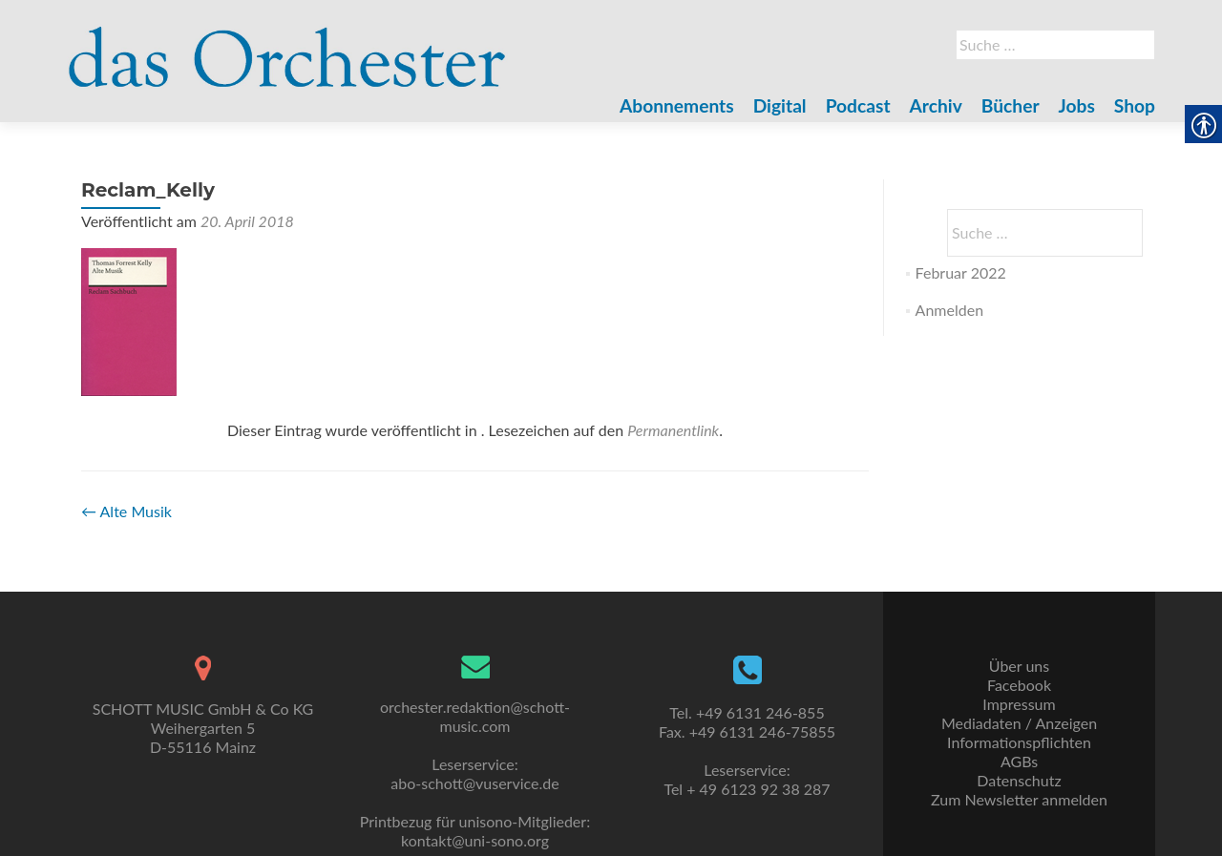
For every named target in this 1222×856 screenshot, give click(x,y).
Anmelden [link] (949, 310)
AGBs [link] (1019, 761)
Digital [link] (780, 105)
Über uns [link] (1019, 666)
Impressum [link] (1018, 704)
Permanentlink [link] (673, 430)
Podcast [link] (858, 105)
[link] (287, 45)
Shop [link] (1134, 105)
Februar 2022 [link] (961, 272)
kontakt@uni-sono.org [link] (475, 840)
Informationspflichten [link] (1019, 742)
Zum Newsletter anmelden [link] (1019, 799)
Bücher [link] (1010, 105)
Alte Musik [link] (126, 511)
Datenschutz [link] (1019, 780)
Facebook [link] (1019, 685)
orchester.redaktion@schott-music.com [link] (475, 716)
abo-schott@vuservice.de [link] (474, 783)
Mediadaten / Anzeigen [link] (1019, 723)
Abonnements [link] (677, 105)
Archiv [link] (936, 105)
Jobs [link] (1077, 105)
